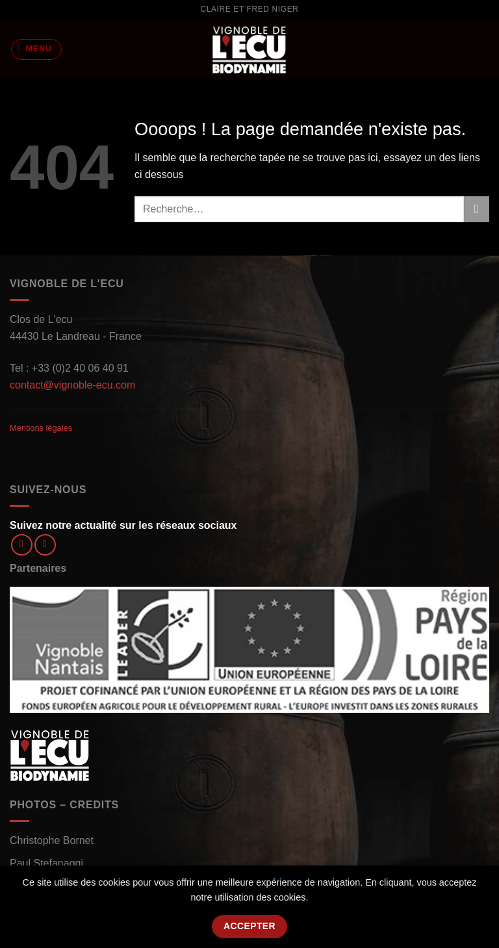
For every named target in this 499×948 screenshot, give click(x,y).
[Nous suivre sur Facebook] (21, 545)
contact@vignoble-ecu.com (72, 385)
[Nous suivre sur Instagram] (45, 545)
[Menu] (36, 49)
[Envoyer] (476, 209)
